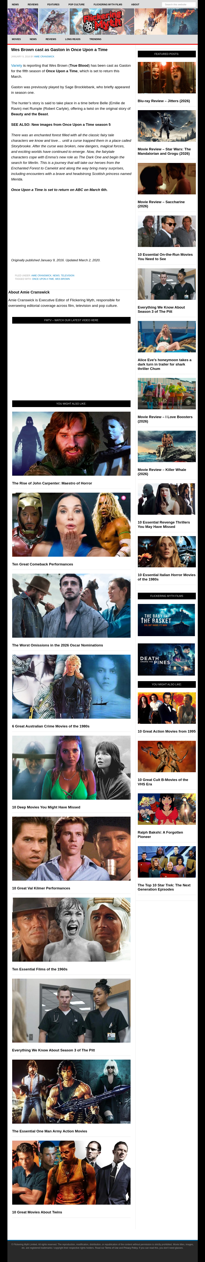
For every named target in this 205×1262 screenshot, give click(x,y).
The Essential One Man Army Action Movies (49, 1131)
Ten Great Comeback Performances (42, 564)
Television (67, 275)
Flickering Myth (102, 21)
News (56, 275)
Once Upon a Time (43, 279)
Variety (16, 65)
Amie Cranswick (41, 275)
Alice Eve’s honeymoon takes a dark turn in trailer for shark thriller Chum (164, 364)
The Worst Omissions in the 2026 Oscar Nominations (57, 645)
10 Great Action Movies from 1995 (167, 731)
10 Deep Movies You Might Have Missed (46, 807)
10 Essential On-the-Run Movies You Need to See (165, 257)
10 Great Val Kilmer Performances (41, 888)
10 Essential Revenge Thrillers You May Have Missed (164, 524)
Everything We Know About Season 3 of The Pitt (53, 1050)
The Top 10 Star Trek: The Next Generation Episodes (164, 887)
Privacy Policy (131, 1248)
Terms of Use (112, 1248)
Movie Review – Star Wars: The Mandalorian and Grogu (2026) (164, 151)
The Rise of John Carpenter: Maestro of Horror (52, 483)
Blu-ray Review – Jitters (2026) (164, 101)
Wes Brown (62, 279)
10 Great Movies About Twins (37, 1212)
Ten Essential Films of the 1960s (40, 969)
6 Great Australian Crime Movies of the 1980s (51, 726)
